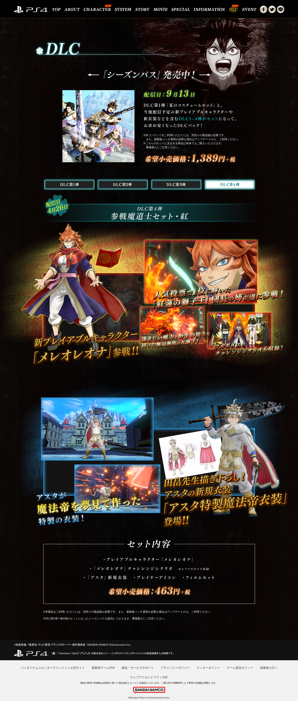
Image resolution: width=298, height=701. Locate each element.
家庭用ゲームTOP (103, 668)
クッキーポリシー (208, 668)
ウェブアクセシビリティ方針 (149, 677)
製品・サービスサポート (138, 668)
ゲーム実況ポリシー (240, 668)
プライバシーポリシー (175, 668)
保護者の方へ (269, 668)
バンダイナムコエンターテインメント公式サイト (52, 668)
